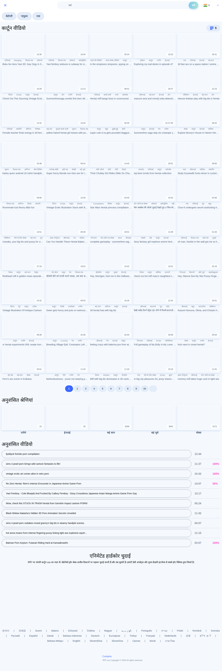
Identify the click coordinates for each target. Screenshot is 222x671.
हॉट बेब (10, 375)
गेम (159, 129)
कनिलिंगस (169, 341)
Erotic (19, 95)
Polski (180, 630)
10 (144, 388)
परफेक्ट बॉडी (53, 169)
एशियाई (7, 60)
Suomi (38, 630)
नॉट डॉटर (54, 272)
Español (33, 635)
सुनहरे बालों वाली (62, 129)
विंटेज (10, 95)
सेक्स (186, 129)
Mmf (120, 238)
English (76, 641)
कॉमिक (210, 129)
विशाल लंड (29, 60)
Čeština (91, 630)
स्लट (184, 169)
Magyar (108, 630)
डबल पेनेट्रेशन (55, 238)
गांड (184, 60)
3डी (150, 238)
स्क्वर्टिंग (19, 129)
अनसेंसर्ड (71, 306)
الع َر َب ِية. (126, 630)
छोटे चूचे (202, 272)
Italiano (55, 630)
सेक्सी (74, 169)
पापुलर (24, 16)
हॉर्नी (123, 129)
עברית (164, 630)
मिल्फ (11, 272)
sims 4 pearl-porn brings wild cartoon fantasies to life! (33, 464)
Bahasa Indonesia (72, 635)
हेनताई (167, 60)
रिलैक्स (37, 129)
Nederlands (170, 635)
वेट (70, 272)
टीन (63, 95)
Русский (15, 635)
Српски (136, 641)
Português (146, 630)
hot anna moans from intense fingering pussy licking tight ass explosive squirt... (46, 533)
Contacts (107, 656)
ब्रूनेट (170, 375)
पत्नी (116, 95)
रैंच (73, 341)
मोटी (109, 169)
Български (114, 635)
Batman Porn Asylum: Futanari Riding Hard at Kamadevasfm (37, 543)
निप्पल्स (94, 238)
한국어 (5, 630)
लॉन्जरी (37, 204)
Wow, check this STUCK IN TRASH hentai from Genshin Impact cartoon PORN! (47, 503)
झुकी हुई (115, 129)
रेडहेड (36, 272)
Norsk (153, 641)
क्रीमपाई (142, 95)
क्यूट (106, 129)
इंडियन (142, 60)
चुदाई (214, 238)
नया (38, 16)
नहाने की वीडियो (96, 60)
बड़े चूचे (82, 169)
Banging (17, 60)
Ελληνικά (72, 630)
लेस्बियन (186, 95)
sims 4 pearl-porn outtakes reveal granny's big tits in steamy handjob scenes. (45, 523)
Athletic (106, 375)
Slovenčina (117, 641)
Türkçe (133, 635)
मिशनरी (192, 272)
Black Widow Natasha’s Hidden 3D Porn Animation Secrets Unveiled (41, 513)
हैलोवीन (99, 272)
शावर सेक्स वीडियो (112, 60)
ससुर (63, 272)
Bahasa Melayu (55, 641)
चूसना (74, 129)
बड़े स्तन (211, 60)
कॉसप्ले (39, 60)
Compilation (98, 204)
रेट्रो (19, 306)
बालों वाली (107, 95)
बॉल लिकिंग (38, 169)
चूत (203, 204)
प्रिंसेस (110, 204)
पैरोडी (62, 306)
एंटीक (34, 306)
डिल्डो (124, 169)
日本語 (22, 630)
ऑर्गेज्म (28, 129)
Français (150, 635)
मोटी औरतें (100, 169)
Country (64, 341)
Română (197, 630)
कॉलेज (82, 238)
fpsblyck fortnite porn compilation (23, 454)
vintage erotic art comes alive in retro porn (27, 473)
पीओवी (124, 375)
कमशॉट (141, 169)
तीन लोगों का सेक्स (140, 204)
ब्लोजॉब (125, 95)
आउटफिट (202, 306)
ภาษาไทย (170, 641)
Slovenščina (96, 641)
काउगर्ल (153, 306)
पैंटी (64, 375)
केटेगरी (9, 16)
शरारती (167, 272)
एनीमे (159, 60)
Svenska (215, 630)
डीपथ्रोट (128, 238)
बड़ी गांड (65, 169)
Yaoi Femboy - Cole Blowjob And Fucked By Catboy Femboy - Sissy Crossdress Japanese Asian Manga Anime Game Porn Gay (71, 493)
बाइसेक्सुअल (213, 272)
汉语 (188, 635)
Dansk (50, 635)
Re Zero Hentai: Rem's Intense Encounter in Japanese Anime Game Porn (43, 483)
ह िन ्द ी (205, 635)
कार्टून (125, 60)
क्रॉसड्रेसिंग (82, 60)
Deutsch (95, 635)
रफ (74, 238)
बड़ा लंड (49, 129)
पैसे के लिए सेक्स (20, 238)
